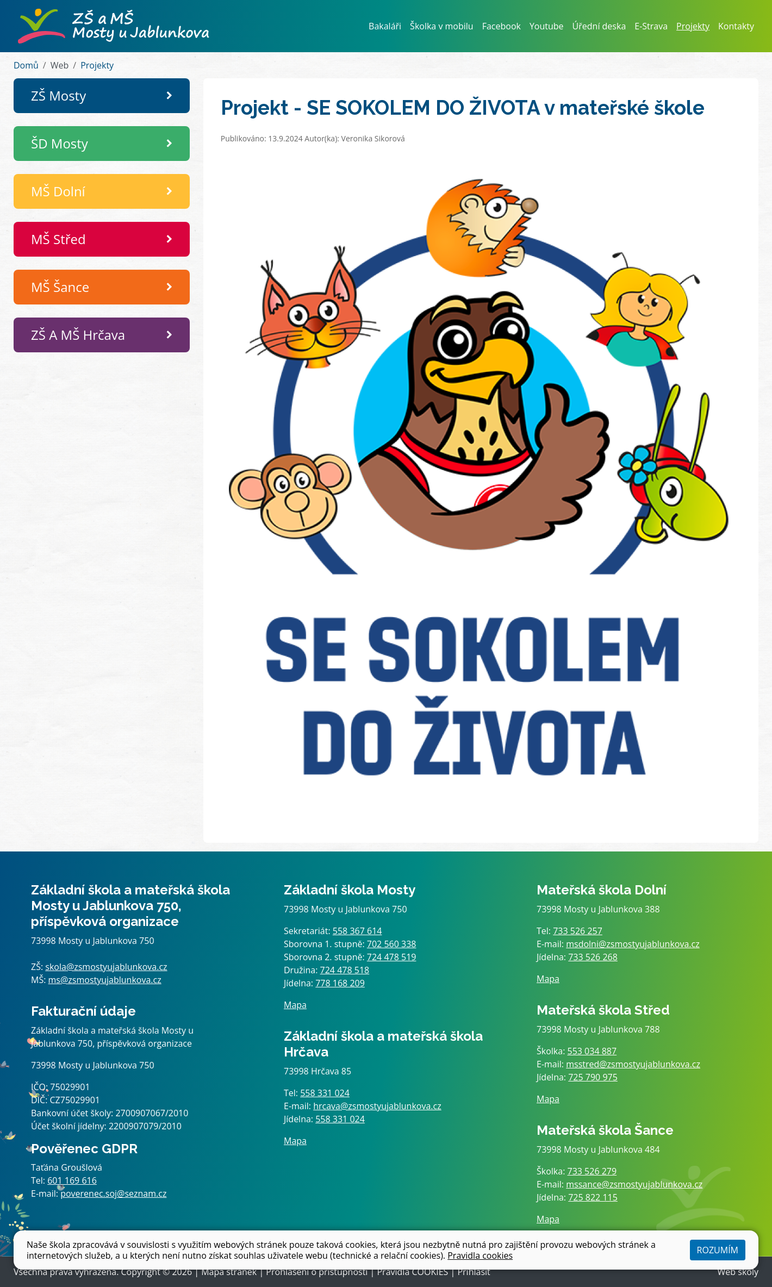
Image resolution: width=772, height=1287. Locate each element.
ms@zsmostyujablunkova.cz (104, 980)
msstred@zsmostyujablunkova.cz (633, 1064)
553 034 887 (592, 1051)
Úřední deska (599, 26)
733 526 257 (577, 931)
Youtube (547, 26)
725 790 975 (593, 1077)
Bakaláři (385, 26)
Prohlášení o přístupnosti (317, 1272)
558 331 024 (325, 1093)
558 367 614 (357, 931)
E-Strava (651, 26)
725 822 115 (593, 1197)
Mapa (295, 1005)
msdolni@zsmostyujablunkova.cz (632, 944)
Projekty (692, 26)
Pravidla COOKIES (412, 1272)
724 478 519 (391, 957)
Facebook (501, 26)
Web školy (738, 1272)
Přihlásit (473, 1272)
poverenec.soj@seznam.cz (113, 1193)
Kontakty (736, 26)
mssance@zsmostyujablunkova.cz (634, 1184)
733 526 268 (593, 957)
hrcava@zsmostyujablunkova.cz (377, 1106)
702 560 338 (391, 944)
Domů (26, 65)
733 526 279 (592, 1171)
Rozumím (717, 1250)
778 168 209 (340, 983)
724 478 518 (345, 970)
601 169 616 (72, 1180)
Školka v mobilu (442, 26)
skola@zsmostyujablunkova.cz (106, 967)
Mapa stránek (229, 1272)
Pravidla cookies (480, 1255)
